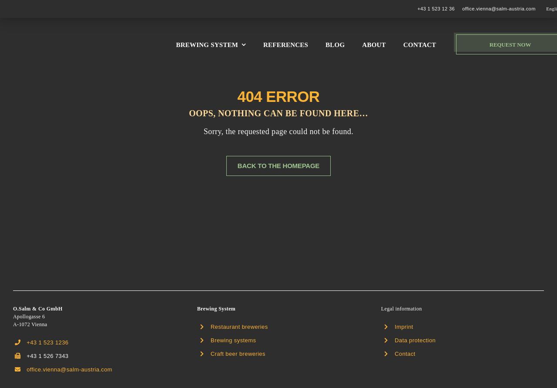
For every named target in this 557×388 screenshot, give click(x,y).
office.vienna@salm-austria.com (498, 8)
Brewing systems (233, 340)
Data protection (415, 340)
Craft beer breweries (238, 354)
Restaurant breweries (239, 327)
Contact (405, 354)
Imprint (404, 327)
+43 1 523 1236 (47, 342)
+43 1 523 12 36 (436, 8)
